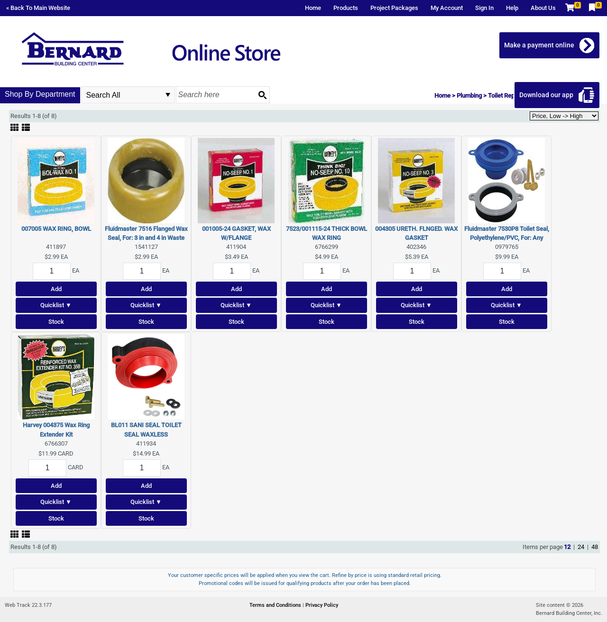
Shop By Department (40, 94)
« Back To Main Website (38, 7)
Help (512, 7)
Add (56, 289)
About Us (543, 7)
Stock (56, 321)
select (168, 95)
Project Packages (394, 7)
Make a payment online (540, 45)
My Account (447, 7)
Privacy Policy (321, 605)
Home (313, 7)
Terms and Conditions (276, 605)
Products (345, 7)
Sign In (484, 7)
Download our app (547, 95)
